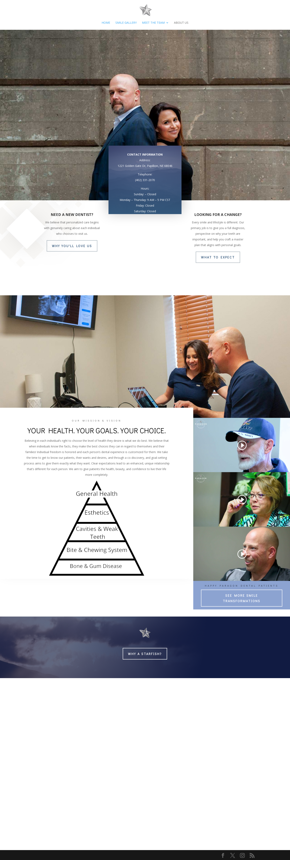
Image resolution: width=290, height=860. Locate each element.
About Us (181, 23)
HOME (106, 23)
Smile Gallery (126, 23)
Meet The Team (153, 23)
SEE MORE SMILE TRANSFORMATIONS (241, 598)
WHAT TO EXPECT (218, 257)
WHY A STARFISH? (145, 654)
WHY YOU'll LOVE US (72, 246)
